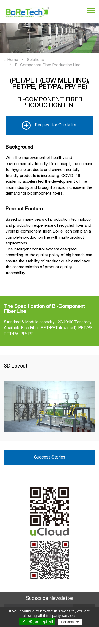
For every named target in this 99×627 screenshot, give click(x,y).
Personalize (70, 622)
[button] (49, 48)
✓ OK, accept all (37, 621)
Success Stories (49, 458)
